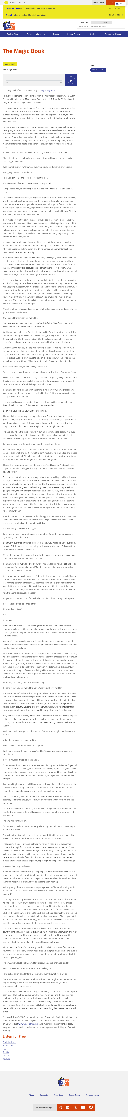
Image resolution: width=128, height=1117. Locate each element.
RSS (4, 1049)
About (31, 1095)
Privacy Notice (74, 1095)
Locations (12, 3)
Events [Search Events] (106, 23)
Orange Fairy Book (47, 90)
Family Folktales (98, 70)
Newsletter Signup (46, 1107)
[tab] (84, 22)
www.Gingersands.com (28, 1024)
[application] (40, 80)
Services (93, 34)
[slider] (34, 80)
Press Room (58, 1095)
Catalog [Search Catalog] (84, 23)
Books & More (12, 34)
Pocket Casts (8, 1045)
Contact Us (22, 3)
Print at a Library (92, 1095)
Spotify (6, 1052)
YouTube (6, 1059)
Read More (115, 8)
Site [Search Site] (96, 23)
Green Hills (10, 15)
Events (56, 34)
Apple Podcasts (9, 1042)
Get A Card (99, 2)
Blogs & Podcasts (74, 34)
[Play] (71, 80)
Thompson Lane (12, 8)
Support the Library (113, 34)
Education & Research (36, 34)
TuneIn (6, 1055)
